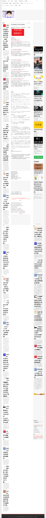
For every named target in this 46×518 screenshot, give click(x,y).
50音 (9, 1)
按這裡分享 (13, 191)
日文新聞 (21, 3)
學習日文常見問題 (36, 429)
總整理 (10, 3)
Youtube (11, 5)
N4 (27, 3)
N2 (32, 3)
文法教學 (25, 1)
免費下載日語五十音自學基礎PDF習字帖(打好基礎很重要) (38, 316)
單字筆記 (15, 1)
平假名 (12, 1)
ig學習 (19, 5)
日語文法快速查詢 (5, 3)
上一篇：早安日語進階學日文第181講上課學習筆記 (23, 198)
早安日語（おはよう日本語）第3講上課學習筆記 (38, 373)
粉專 (7, 5)
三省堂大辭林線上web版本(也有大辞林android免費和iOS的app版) (6, 414)
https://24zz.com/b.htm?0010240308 (16, 79)
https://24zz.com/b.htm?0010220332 (16, 50)
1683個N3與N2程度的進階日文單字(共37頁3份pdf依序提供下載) (6, 260)
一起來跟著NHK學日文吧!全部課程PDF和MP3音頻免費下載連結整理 (6, 152)
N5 (24, 3)
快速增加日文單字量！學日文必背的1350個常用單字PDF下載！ (6, 235)
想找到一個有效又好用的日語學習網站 (38, 436)
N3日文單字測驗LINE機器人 (6, 435)
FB (5, 5)
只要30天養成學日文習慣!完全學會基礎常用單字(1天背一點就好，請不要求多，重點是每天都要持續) (6, 37)
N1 (2, 5)
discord (32, 516)
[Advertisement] (29, 15)
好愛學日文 (4, 1)
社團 (30, 516)
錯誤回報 (20, 213)
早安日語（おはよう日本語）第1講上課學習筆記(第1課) (38, 279)
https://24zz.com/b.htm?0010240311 (16, 60)
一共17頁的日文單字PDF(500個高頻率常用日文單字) (38, 264)
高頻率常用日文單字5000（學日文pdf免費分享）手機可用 (38, 232)
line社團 (15, 5)
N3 (29, 3)
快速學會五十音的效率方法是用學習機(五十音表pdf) (6, 108)
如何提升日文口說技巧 (36, 430)
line (34, 516)
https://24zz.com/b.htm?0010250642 (16, 70)
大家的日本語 (21, 1)
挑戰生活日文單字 (16, 3)
